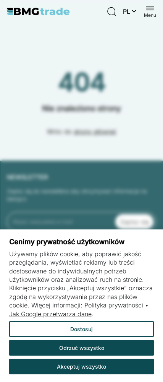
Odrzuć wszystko (81, 348)
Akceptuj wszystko (81, 366)
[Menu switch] (150, 11)
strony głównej (95, 131)
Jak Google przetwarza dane (50, 314)
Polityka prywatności (113, 305)
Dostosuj (81, 329)
